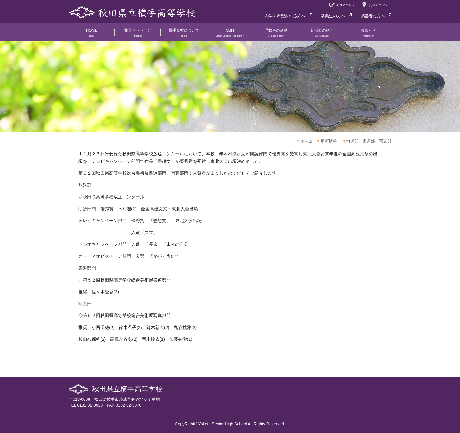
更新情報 (329, 141)
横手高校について (184, 34)
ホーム (306, 141)
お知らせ (368, 34)
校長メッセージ (138, 34)
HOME (92, 34)
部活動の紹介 (322, 34)
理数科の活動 (276, 34)
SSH (230, 34)
